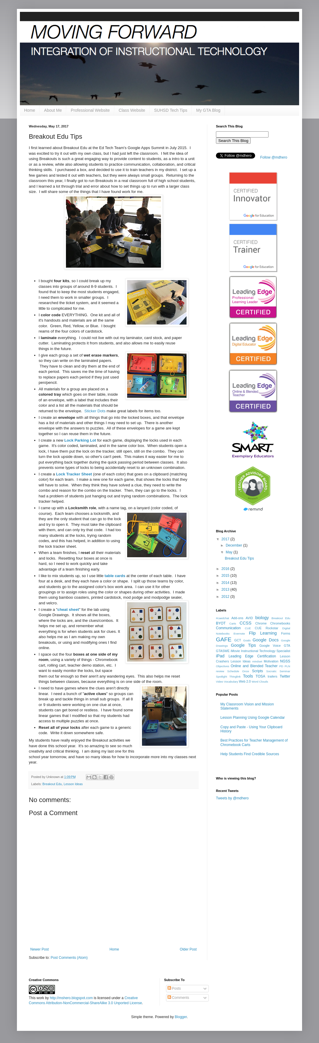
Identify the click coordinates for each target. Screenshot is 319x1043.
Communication (228, 628)
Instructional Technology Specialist (265, 651)
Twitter (285, 676)
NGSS (285, 661)
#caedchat (222, 618)
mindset (257, 661)
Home (29, 110)
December (234, 545)
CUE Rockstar (266, 628)
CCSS (246, 623)
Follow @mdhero (273, 157)
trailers (272, 676)
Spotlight (221, 676)
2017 (226, 539)
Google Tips (243, 645)
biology (262, 617)
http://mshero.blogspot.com (71, 998)
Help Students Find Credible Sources (249, 754)
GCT (237, 640)
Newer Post (39, 949)
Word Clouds (260, 681)
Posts (174, 988)
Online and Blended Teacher (254, 666)
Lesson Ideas (73, 784)
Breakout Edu (52, 784)
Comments (178, 998)
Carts (232, 623)
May (229, 552)
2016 (226, 569)
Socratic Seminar (278, 671)
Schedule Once (238, 671)
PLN (287, 666)
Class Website (132, 110)
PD (281, 666)
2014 (226, 583)
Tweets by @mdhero (232, 798)
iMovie (235, 651)
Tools (248, 676)
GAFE (223, 639)
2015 (226, 576)
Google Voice (270, 645)
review (220, 671)
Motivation (271, 661)
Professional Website (90, 110)
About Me (53, 110)
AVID (249, 618)
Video (219, 681)
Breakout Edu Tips (239, 558)
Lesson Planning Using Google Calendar (252, 717)
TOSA (260, 676)
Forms (285, 633)
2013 (226, 589)
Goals (247, 640)
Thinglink (235, 676)
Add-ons (237, 618)
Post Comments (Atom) (69, 958)
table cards (115, 576)
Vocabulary (231, 681)
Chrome (260, 623)
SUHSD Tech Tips (170, 110)
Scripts (257, 671)
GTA (287, 645)
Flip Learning (263, 633)
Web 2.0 (245, 681)
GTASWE (223, 651)
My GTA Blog (208, 110)
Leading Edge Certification (252, 656)
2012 (226, 597)
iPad (220, 656)
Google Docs (266, 640)
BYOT (221, 623)
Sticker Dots (94, 411)
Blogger (181, 1017)
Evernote (239, 633)
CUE (248, 628)
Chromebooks (280, 623)
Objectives (222, 666)
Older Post (188, 949)
